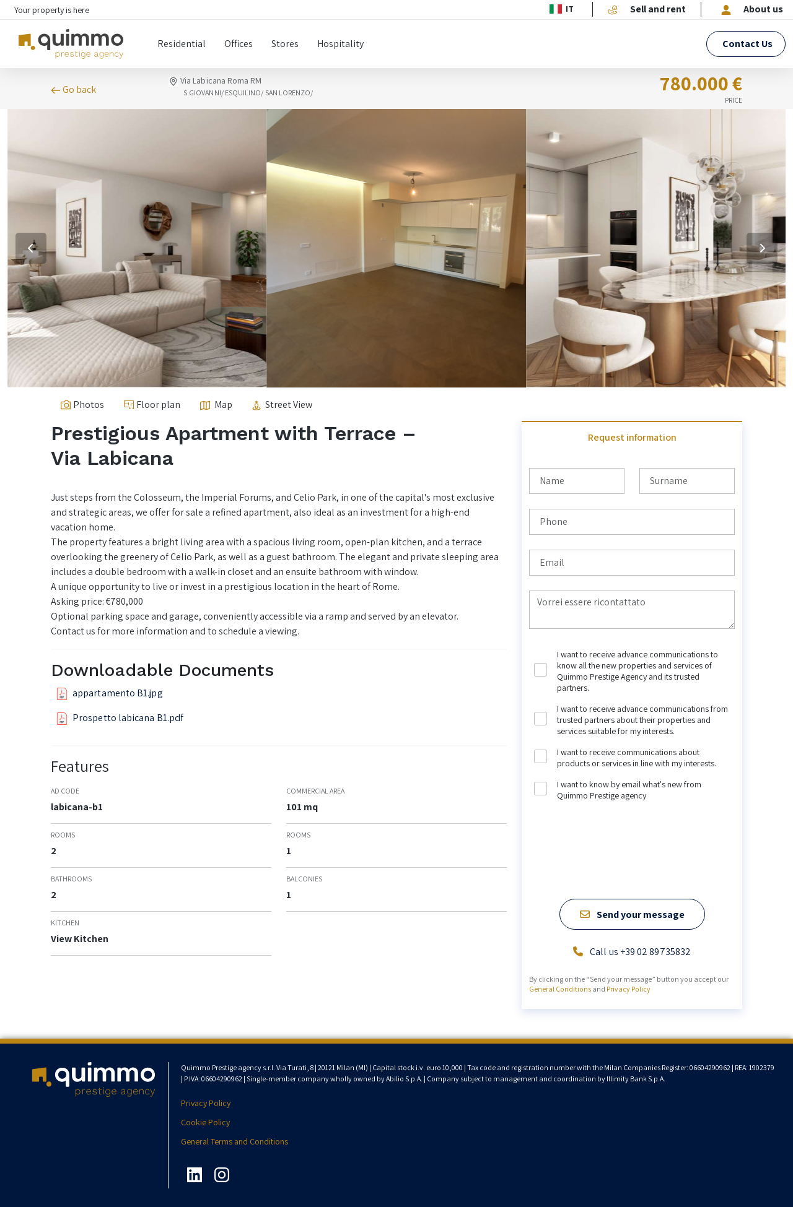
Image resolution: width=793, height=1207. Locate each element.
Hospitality (340, 43)
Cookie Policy (205, 1122)
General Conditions (560, 988)
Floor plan (152, 404)
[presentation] (623, 830)
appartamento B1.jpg (109, 693)
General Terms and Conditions (234, 1141)
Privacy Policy (629, 988)
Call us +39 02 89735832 (632, 952)
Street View (282, 404)
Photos (82, 404)
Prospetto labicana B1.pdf (119, 718)
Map (216, 404)
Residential (181, 43)
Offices (238, 43)
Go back (73, 90)
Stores (285, 43)
